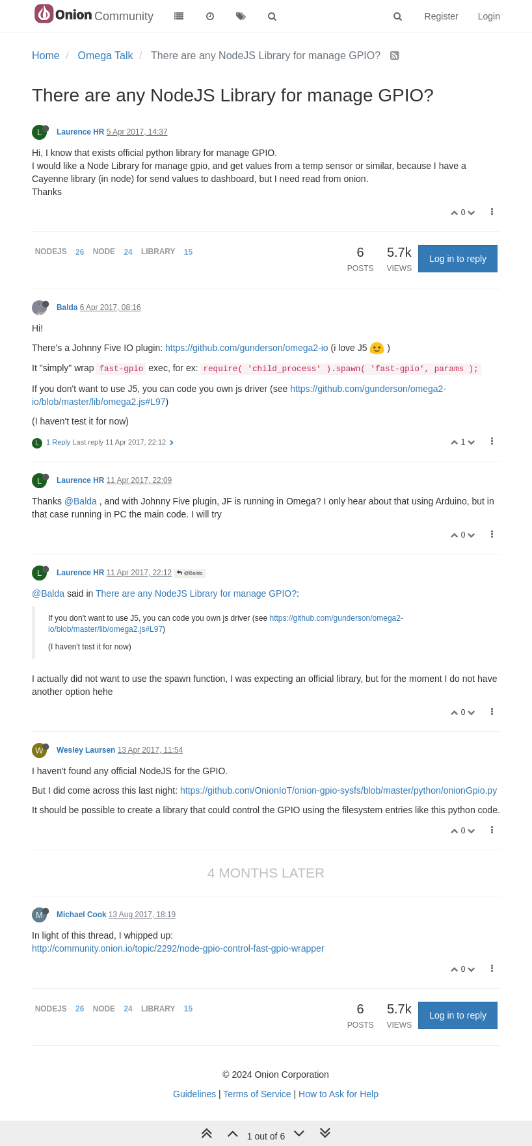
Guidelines (194, 1094)
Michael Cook (82, 914)
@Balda (80, 501)
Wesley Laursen (86, 750)
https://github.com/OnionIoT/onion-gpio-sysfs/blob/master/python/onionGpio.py (338, 790)
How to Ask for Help (339, 1094)
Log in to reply (457, 259)
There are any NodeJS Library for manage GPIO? (196, 593)
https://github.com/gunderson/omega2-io (246, 348)
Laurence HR (80, 132)
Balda (67, 307)
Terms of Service (257, 1094)
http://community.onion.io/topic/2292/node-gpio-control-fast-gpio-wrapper (178, 948)
